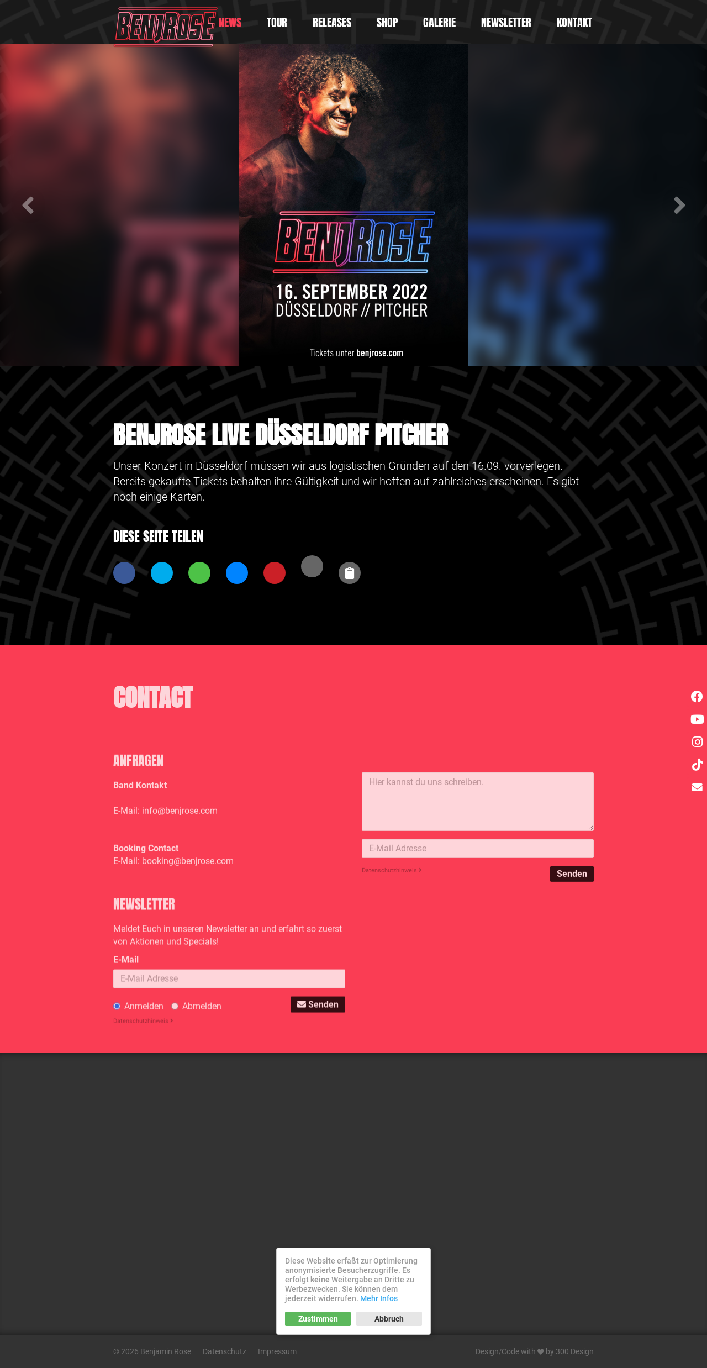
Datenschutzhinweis (392, 942)
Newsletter (506, 22)
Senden (572, 946)
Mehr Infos (379, 1298)
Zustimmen (318, 1318)
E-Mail (126, 1037)
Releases (332, 22)
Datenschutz (224, 1351)
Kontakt (574, 22)
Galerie (439, 22)
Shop (387, 22)
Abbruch (389, 1318)
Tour (277, 22)
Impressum (277, 1351)
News (230, 22)
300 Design (575, 1351)
